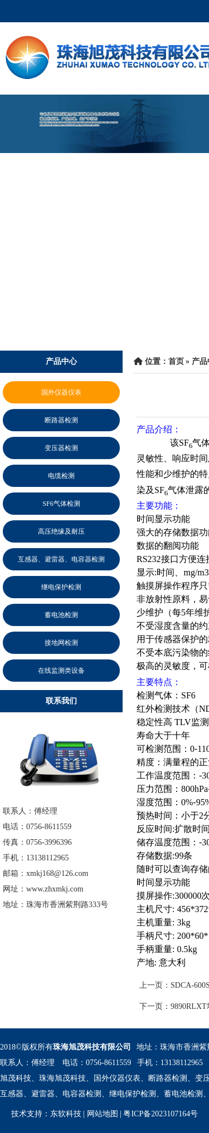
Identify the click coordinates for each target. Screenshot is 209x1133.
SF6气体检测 (61, 504)
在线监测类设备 (61, 670)
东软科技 (65, 1114)
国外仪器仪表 (61, 392)
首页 (176, 361)
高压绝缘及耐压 (61, 531)
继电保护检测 (61, 587)
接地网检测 (61, 643)
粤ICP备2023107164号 (160, 1114)
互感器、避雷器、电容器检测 (61, 559)
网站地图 (102, 1114)
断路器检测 (61, 420)
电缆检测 (61, 476)
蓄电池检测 (61, 615)
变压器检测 (61, 448)
